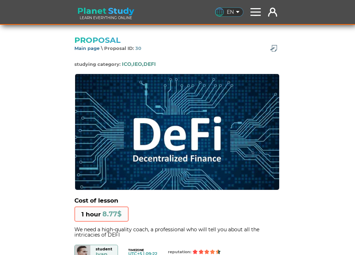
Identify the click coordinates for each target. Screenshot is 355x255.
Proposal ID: (122, 48)
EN (233, 12)
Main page (87, 48)
